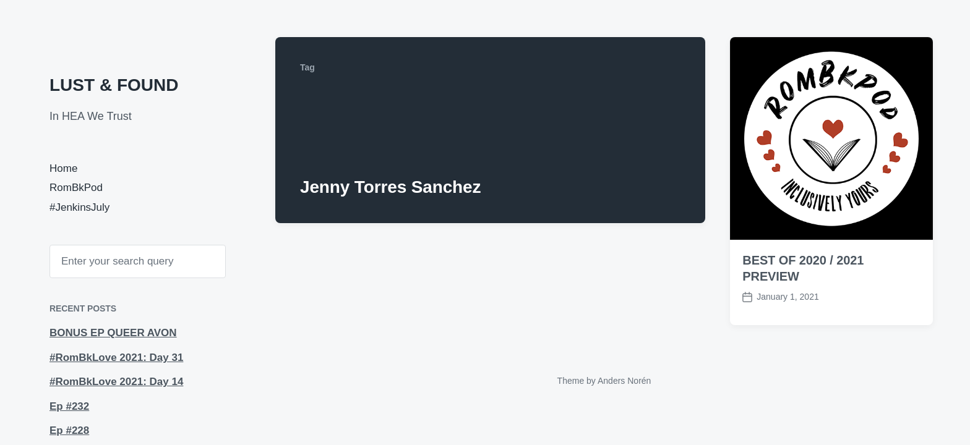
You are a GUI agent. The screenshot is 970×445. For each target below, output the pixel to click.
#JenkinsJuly (79, 207)
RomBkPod (76, 187)
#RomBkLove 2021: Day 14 (116, 382)
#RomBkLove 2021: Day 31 (116, 357)
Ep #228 (69, 430)
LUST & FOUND (113, 85)
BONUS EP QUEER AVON (113, 333)
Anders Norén (624, 381)
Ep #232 (69, 406)
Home (63, 168)
